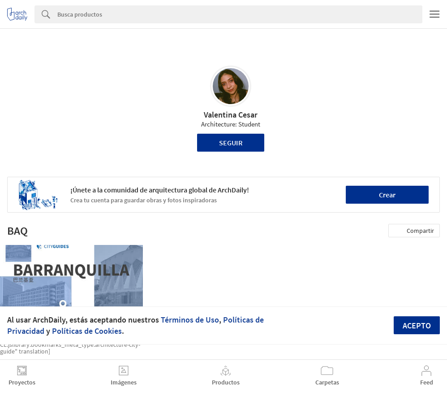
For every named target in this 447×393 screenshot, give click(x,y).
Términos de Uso (190, 319)
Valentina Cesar (231, 114)
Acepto (417, 325)
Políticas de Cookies (87, 331)
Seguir (231, 142)
